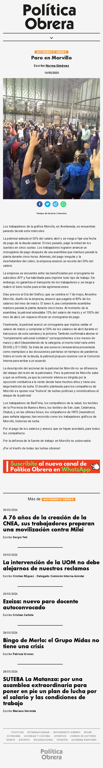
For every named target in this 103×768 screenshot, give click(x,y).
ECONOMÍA (13, 736)
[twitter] (48, 204)
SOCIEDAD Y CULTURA (37, 736)
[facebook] (40, 204)
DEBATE (10, 740)
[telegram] (55, 204)
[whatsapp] (63, 204)
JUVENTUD (60, 736)
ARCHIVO (24, 740)
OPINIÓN (62, 740)
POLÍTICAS (17, 732)
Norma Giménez (57, 66)
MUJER (88, 732)
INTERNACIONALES (38, 732)
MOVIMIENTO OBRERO (51, 52)
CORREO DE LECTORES (83, 736)
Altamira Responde (84, 740)
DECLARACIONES (43, 740)
